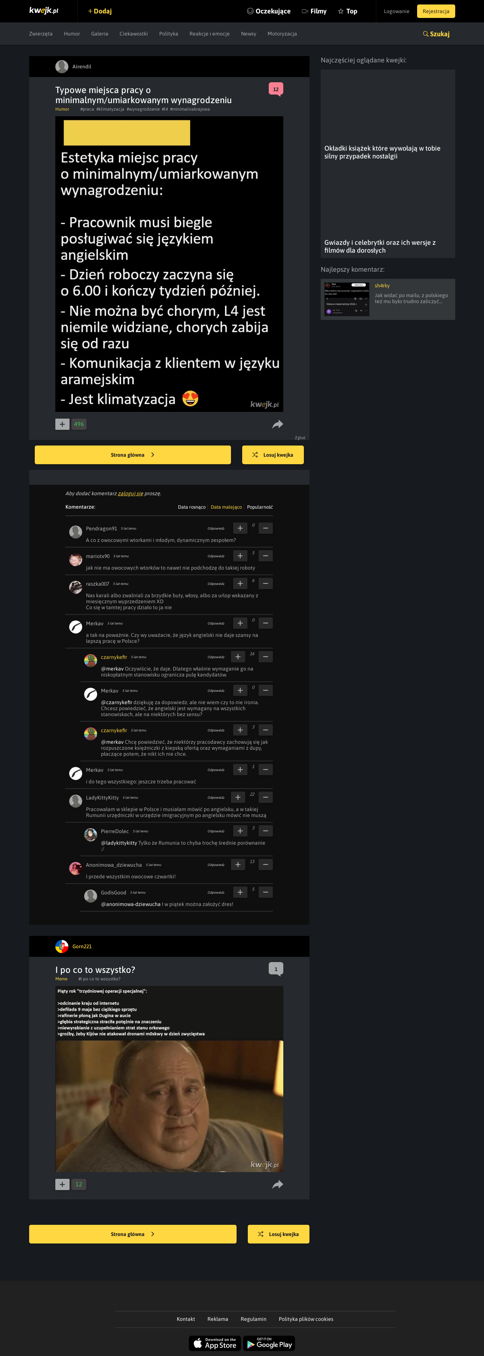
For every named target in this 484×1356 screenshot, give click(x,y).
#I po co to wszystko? (99, 978)
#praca (87, 109)
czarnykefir (114, 657)
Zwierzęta (41, 34)
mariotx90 (98, 556)
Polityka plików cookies (306, 1319)
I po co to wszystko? (95, 970)
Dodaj (103, 11)
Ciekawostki (134, 34)
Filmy (319, 11)
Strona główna (132, 455)
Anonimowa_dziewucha (114, 865)
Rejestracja (436, 11)
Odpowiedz (215, 528)
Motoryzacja (282, 34)
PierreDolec (115, 831)
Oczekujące (273, 11)
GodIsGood (113, 893)
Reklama (217, 1319)
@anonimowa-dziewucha (131, 904)
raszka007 (97, 584)
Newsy (248, 34)
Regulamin (253, 1319)
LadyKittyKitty (102, 798)
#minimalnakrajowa (190, 109)
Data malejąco (226, 507)
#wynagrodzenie (143, 109)
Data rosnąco (192, 507)
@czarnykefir (116, 702)
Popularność (260, 507)
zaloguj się (130, 493)
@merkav (112, 669)
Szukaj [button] (440, 34)
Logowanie (397, 11)
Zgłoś (300, 437)
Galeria (99, 34)
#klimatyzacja (110, 109)
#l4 (165, 109)
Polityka (168, 34)
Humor (72, 34)
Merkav (95, 623)
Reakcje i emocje (209, 34)
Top (351, 11)
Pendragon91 (101, 528)
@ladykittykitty (119, 843)
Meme (61, 978)
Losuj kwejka (272, 455)
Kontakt (186, 1319)
